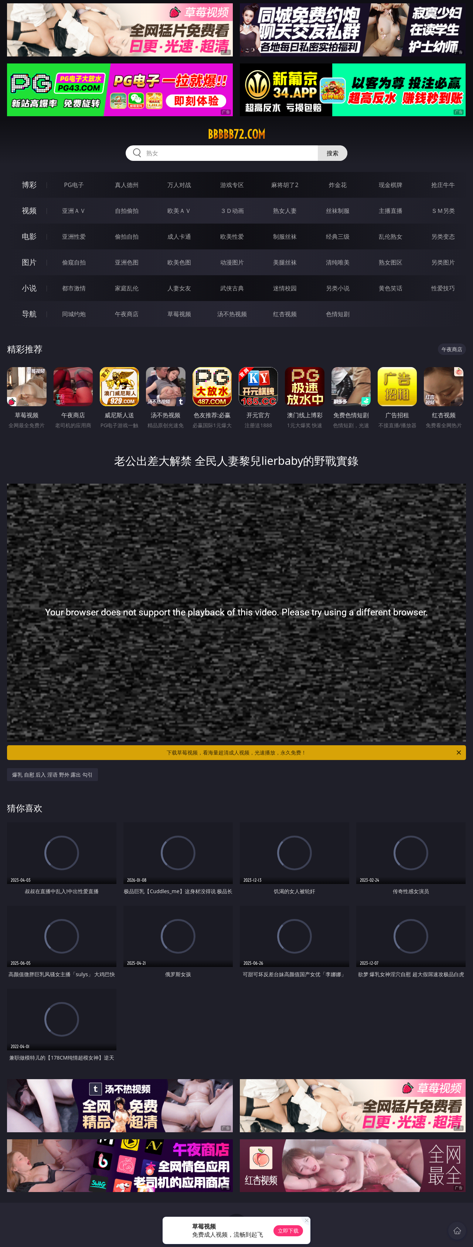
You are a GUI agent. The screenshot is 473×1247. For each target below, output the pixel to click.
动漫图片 (232, 262)
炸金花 (338, 185)
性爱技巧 (443, 288)
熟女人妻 (285, 211)
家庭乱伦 (127, 288)
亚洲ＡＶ (74, 211)
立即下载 (288, 1230)
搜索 (332, 153)
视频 (29, 210)
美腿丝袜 (285, 262)
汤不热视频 (232, 314)
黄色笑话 (390, 288)
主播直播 (390, 211)
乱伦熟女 (390, 236)
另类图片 (443, 262)
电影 (29, 236)
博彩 (29, 185)
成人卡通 (179, 236)
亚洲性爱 (74, 236)
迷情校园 (285, 288)
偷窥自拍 (74, 262)
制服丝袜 (285, 236)
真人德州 (127, 185)
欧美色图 (179, 262)
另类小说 (338, 288)
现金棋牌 (390, 185)
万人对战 (179, 185)
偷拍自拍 (127, 236)
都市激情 (74, 288)
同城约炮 (74, 314)
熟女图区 (390, 262)
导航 (29, 314)
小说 (29, 288)
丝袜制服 (338, 211)
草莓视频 (179, 314)
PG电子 (74, 185)
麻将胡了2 (284, 185)
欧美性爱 (232, 236)
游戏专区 (232, 185)
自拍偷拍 (127, 211)
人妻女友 (179, 288)
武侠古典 (232, 288)
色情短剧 (338, 314)
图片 (29, 262)
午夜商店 (127, 314)
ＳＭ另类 (443, 211)
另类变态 (443, 236)
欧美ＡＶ (179, 211)
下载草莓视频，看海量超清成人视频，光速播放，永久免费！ (314, 752)
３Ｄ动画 (232, 211)
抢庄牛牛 (443, 185)
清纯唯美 (338, 262)
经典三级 (338, 236)
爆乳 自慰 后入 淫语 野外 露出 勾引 (52, 774)
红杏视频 (285, 314)
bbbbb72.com (236, 134)
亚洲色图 (127, 262)
